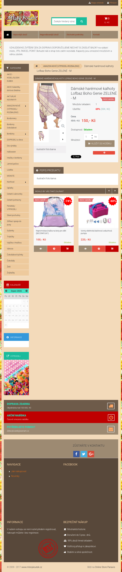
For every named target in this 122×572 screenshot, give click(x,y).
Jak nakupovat (18, 471)
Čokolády (11, 261)
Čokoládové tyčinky (15, 255)
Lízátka (10, 170)
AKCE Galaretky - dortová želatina (14, 89)
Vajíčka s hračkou (14, 243)
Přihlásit (112, 3)
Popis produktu (48, 170)
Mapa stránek (96, 3)
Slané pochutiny (13, 215)
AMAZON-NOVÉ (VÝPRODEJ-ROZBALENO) (61, 66)
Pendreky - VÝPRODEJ (11, 207)
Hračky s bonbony (14, 158)
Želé (8, 267)
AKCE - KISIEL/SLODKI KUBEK (13, 77)
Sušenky (10, 231)
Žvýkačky (11, 273)
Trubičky (10, 237)
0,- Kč (107, 20)
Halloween (11, 152)
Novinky (15, 476)
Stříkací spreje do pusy (14, 223)
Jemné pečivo (13, 164)
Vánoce (10, 249)
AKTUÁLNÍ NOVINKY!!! (11, 98)
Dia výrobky (12, 146)
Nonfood (16, 182)
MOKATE (10, 176)
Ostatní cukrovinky (14, 194)
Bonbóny (16, 134)
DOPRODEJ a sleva (15, 140)
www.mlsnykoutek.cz (31, 567)
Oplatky (10, 188)
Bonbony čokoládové (12, 126)
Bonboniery (11, 118)
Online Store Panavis (105, 567)
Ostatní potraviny (14, 200)
